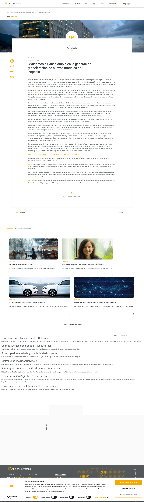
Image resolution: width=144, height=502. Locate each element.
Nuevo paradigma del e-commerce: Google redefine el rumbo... (95, 302)
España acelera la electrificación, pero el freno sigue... (27, 302)
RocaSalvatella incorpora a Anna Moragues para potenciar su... (83, 264)
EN (129, 3)
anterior (20, 212)
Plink (30, 164)
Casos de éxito (65, 4)
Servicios (77, 4)
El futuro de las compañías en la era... (22, 264)
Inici (8, 12)
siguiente (123, 212)
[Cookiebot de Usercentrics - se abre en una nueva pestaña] (12, 498)
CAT (124, 3)
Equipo (86, 4)
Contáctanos (112, 4)
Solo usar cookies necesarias (128, 496)
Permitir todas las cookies (128, 483)
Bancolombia (38, 92)
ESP (127, 3)
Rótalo (30, 181)
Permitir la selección (128, 490)
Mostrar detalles (100, 498)
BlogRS (94, 4)
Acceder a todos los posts (72, 325)
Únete (102, 4)
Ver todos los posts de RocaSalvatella (72, 196)
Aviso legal (59, 478)
